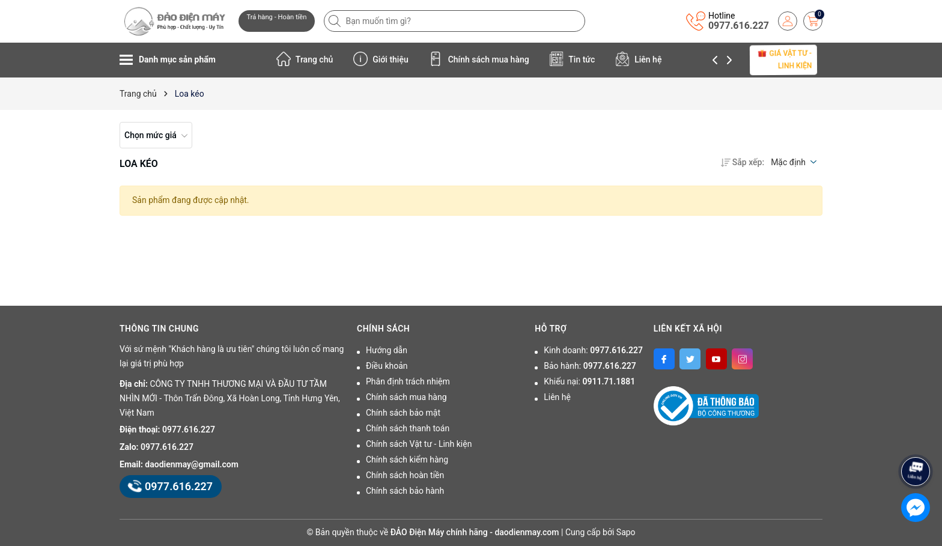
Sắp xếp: (742, 162)
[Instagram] (742, 358)
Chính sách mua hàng (478, 59)
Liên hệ (638, 59)
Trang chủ (304, 59)
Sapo (626, 532)
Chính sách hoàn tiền (405, 475)
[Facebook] (664, 358)
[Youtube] (716, 358)
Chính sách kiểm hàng (407, 459)
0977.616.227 (738, 25)
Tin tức (572, 59)
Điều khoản (387, 366)
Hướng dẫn (386, 350)
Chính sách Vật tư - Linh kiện (419, 444)
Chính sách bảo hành (405, 491)
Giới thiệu (381, 59)
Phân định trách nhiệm (408, 381)
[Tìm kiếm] (336, 21)
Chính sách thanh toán (407, 428)
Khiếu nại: (589, 381)
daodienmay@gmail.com (192, 464)
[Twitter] (689, 358)
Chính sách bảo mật (403, 412)
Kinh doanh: (593, 350)
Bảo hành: (590, 366)
